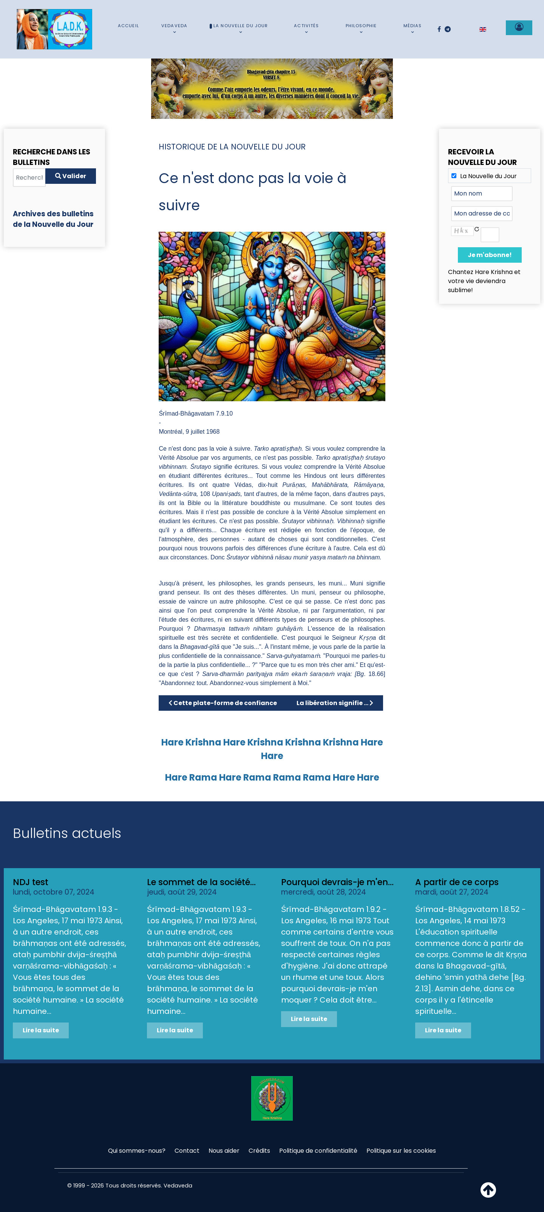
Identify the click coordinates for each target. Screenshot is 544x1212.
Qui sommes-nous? (136, 1150)
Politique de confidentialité (318, 1150)
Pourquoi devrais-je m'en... (337, 882)
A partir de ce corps (457, 882)
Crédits (259, 1150)
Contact (187, 1150)
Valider (70, 176)
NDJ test (30, 882)
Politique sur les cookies (401, 1150)
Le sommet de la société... (201, 882)
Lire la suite (41, 1030)
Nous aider (224, 1150)
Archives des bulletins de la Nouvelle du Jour (53, 219)
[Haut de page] (488, 1194)
